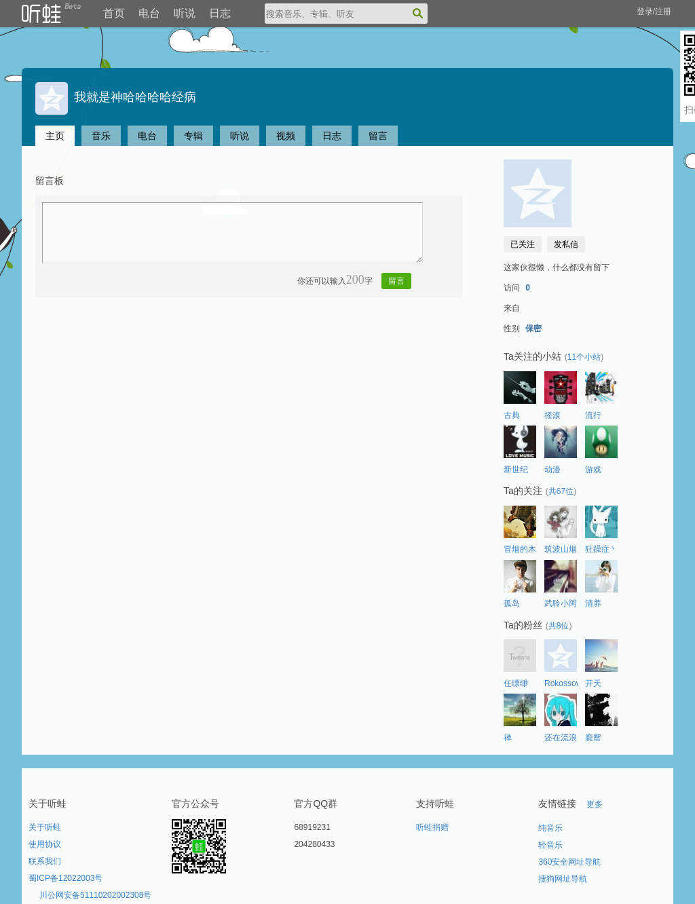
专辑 (193, 135)
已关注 (522, 244)
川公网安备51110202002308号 (95, 895)
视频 (285, 135)
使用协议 (45, 844)
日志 (220, 13)
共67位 (561, 491)
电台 (149, 13)
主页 (54, 135)
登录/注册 (654, 11)
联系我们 (45, 861)
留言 (378, 135)
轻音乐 (550, 845)
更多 (594, 804)
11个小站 (584, 357)
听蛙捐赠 (432, 827)
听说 (184, 13)
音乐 (101, 135)
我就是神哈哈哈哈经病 (115, 97)
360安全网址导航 (569, 862)
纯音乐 (550, 828)
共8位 (558, 625)
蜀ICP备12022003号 (65, 878)
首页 (114, 13)
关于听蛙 (45, 827)
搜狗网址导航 (562, 879)
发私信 (566, 244)
